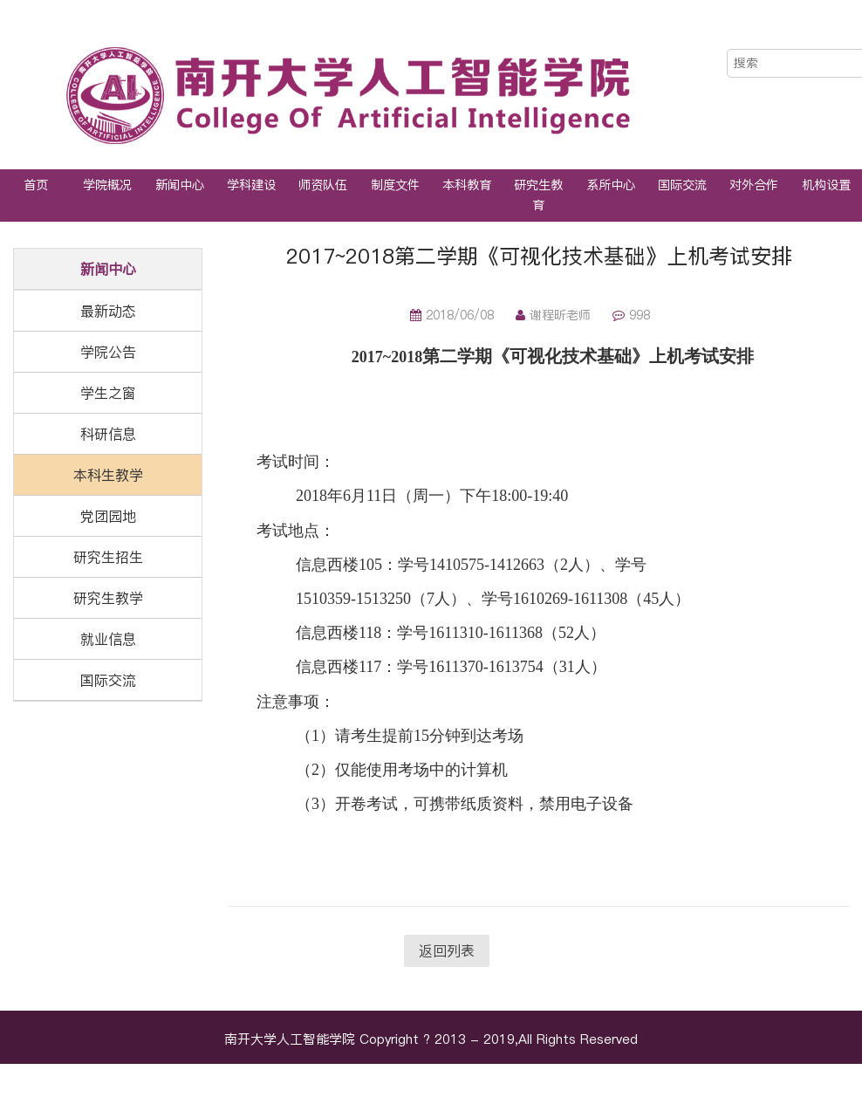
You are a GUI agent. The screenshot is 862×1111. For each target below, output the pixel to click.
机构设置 (826, 185)
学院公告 (108, 351)
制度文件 (395, 185)
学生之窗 (108, 392)
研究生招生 (108, 556)
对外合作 (753, 185)
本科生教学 (108, 474)
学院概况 (107, 185)
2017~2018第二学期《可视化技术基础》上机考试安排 (539, 256)
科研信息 (108, 433)
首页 (36, 185)
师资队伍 (322, 185)
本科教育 (466, 185)
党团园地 (108, 515)
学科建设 (251, 185)
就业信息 (108, 638)
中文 (795, 33)
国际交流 (682, 185)
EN (832, 33)
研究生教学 (108, 597)
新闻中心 (179, 185)
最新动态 (108, 310)
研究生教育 (538, 195)
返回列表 (447, 950)
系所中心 (610, 185)
